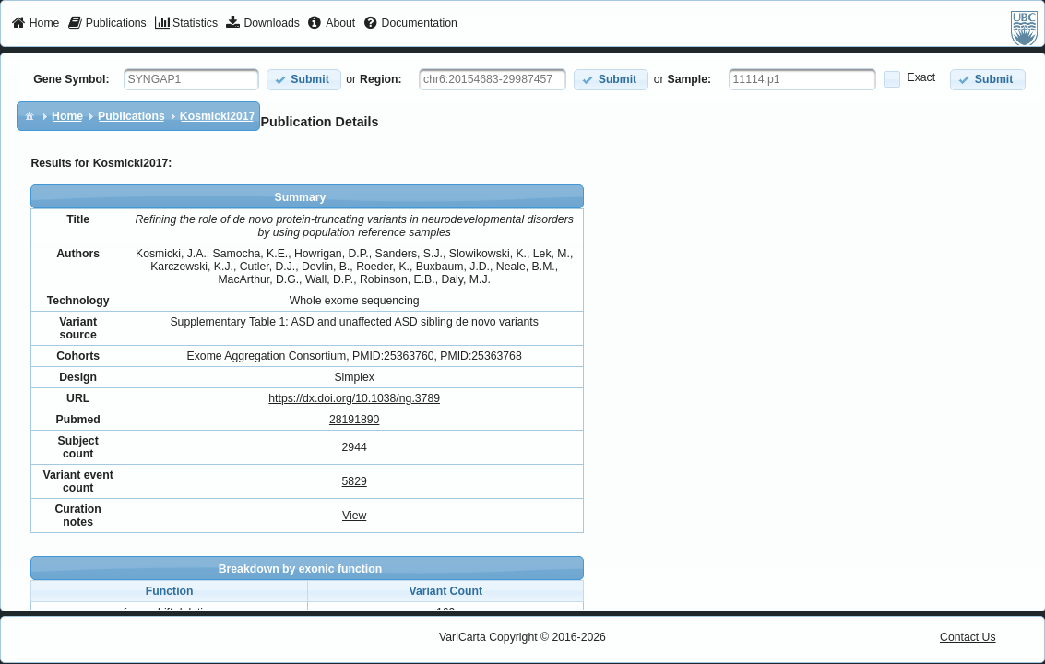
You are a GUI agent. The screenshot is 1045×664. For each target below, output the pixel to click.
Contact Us (968, 637)
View (354, 515)
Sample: (690, 79)
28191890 (354, 419)
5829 (354, 481)
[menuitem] (35, 24)
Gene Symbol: (71, 79)
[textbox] (191, 79)
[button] (304, 79)
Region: (381, 79)
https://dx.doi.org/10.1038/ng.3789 (354, 398)
